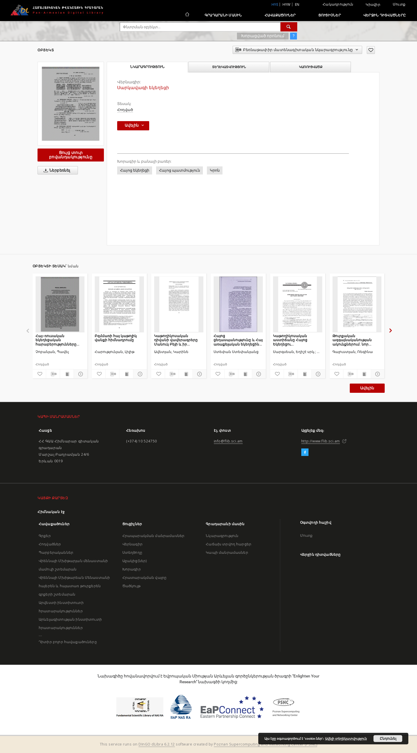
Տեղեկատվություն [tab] (229, 67)
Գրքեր (45, 535)
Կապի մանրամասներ (227, 552)
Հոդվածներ (50, 544)
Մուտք (399, 4)
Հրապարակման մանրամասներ (153, 535)
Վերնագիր (132, 544)
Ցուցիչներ (329, 15)
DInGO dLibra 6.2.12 (157, 744)
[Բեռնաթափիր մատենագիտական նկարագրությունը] (53, 374)
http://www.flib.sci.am (320, 441)
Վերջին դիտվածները (384, 15)
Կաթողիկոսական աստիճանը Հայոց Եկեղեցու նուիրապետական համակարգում (290, 339)
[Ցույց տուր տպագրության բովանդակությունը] (67, 374)
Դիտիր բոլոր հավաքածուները (68, 641)
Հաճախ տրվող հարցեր (228, 544)
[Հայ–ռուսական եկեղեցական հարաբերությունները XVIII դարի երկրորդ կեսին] (60, 304)
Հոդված (125, 109)
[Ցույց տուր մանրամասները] (80, 374)
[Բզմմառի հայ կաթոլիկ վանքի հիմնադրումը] (119, 304)
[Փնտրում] (289, 26)
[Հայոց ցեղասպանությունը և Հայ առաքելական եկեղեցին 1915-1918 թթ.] (238, 304)
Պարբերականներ (56, 552)
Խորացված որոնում (262, 35)
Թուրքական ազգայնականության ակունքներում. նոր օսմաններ (352, 339)
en (297, 4)
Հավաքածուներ (280, 15)
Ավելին (367, 388)
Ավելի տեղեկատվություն (346, 738)
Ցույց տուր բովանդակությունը (70, 154)
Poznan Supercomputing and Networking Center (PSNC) (265, 744)
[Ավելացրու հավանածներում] (371, 50)
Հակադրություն (338, 4)
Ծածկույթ (131, 585)
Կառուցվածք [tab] (310, 67)
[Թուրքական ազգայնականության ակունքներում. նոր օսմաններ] (357, 304)
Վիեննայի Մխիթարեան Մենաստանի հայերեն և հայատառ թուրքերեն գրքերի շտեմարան (74, 586)
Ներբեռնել (55, 170)
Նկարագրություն (222, 535)
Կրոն (215, 170)
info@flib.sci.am (228, 441)
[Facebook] (304, 452)
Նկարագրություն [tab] (147, 67)
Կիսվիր (373, 4)
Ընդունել (388, 739)
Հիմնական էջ (51, 511)
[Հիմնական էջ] (186, 15)
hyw (287, 4)
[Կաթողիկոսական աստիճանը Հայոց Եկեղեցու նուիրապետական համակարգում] (297, 304)
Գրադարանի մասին (223, 15)
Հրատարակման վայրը (144, 577)
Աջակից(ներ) (134, 560)
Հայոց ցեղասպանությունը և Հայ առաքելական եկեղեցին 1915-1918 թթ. (238, 339)
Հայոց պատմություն (179, 170)
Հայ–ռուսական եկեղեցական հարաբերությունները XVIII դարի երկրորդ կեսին (59, 339)
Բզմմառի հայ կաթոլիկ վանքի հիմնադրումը (116, 337)
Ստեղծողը (132, 552)
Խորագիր (131, 569)
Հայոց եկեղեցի (134, 170)
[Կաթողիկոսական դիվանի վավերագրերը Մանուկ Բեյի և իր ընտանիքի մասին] (178, 304)
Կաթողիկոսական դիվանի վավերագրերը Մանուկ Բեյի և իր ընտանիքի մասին (176, 339)
